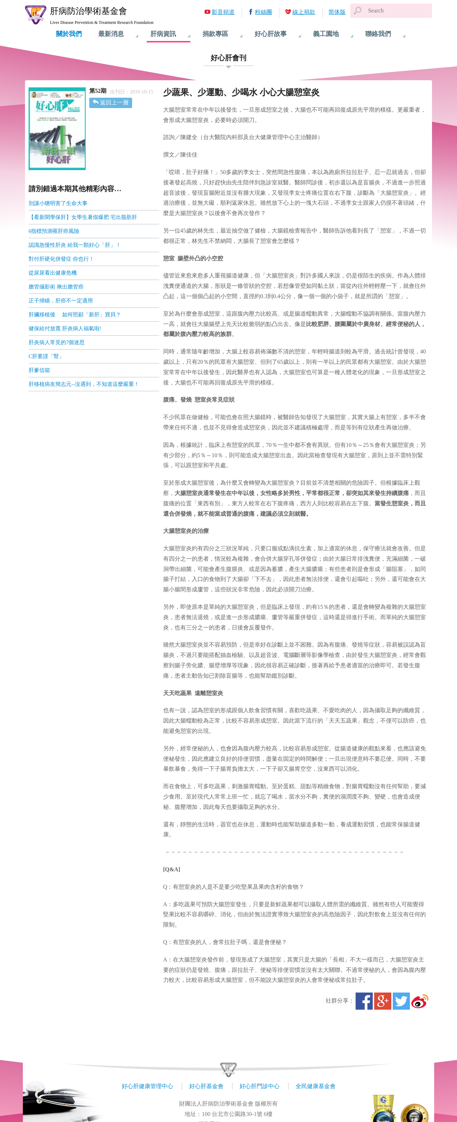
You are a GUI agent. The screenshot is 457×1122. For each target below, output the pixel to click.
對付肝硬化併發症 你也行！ (61, 259)
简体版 (337, 12)
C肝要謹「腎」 (46, 356)
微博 (419, 1001)
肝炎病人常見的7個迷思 (57, 342)
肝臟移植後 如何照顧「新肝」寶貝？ (75, 314)
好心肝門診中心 (260, 1086)
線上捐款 (303, 12)
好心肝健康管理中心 (147, 1086)
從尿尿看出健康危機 (53, 273)
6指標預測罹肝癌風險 (54, 231)
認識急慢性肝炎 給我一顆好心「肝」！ (75, 245)
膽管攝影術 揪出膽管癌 (56, 287)
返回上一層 (114, 103)
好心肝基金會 (206, 1086)
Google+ (382, 1001)
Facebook (364, 1001)
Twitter (401, 1001)
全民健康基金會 (316, 1086)
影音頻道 (223, 12)
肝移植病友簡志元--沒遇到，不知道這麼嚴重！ (84, 384)
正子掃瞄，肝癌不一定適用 (61, 301)
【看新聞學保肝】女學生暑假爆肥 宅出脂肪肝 (83, 217)
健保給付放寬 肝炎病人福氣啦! (65, 328)
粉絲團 (263, 12)
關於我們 (69, 33)
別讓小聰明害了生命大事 (58, 203)
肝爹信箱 (39, 370)
